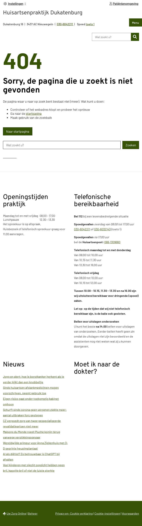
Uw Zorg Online (16, 513)
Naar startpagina (17, 131)
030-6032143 (102, 229)
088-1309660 (112, 242)
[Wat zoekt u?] (111, 37)
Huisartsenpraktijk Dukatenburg (42, 13)
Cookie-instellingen (107, 513)
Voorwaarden (130, 513)
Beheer (33, 513)
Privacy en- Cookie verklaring (74, 513)
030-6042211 (82, 229)
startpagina (34, 113)
